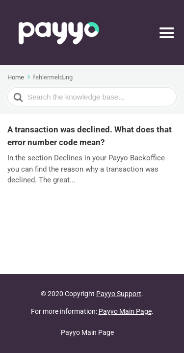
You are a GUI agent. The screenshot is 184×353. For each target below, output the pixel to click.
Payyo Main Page (125, 311)
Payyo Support (118, 294)
